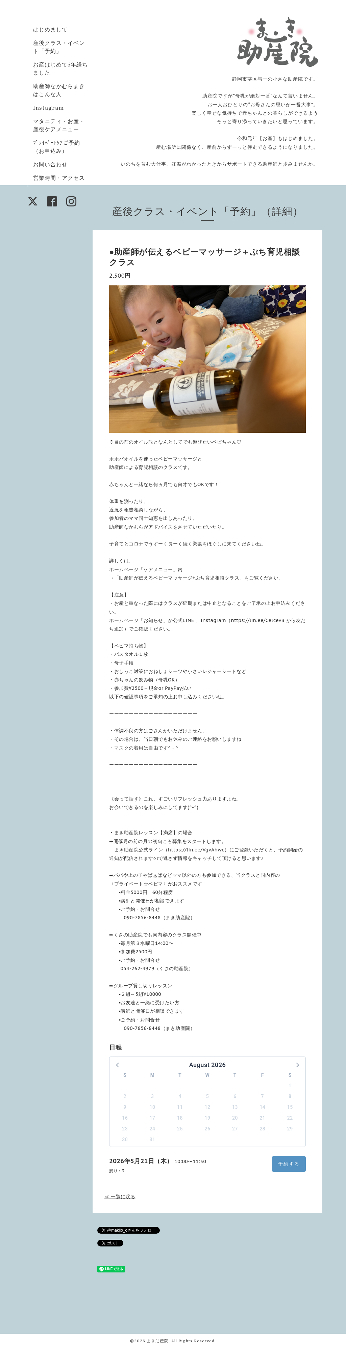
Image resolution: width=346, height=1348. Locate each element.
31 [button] (152, 1139)
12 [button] (208, 1107)
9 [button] (124, 1107)
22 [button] (290, 1118)
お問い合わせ (50, 164)
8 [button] (290, 1096)
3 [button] (152, 1096)
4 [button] (179, 1096)
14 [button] (262, 1107)
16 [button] (125, 1118)
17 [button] (152, 1118)
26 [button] (208, 1128)
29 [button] (290, 1128)
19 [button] (208, 1118)
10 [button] (152, 1107)
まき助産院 (158, 1340)
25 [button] (180, 1128)
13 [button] (235, 1107)
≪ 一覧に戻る (119, 1196)
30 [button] (125, 1139)
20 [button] (235, 1118)
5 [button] (207, 1096)
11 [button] (180, 1107)
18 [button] (180, 1118)
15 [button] (290, 1107)
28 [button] (262, 1128)
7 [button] (262, 1096)
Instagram (48, 107)
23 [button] (125, 1128)
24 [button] (152, 1128)
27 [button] (235, 1128)
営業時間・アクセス (59, 177)
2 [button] (124, 1096)
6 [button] (234, 1096)
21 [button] (262, 1118)
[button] (118, 1065)
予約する (289, 1164)
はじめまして (50, 29)
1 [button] (290, 1085)
